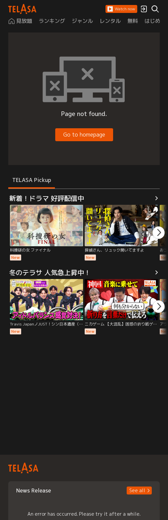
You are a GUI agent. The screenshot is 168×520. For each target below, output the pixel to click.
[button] (121, 9)
